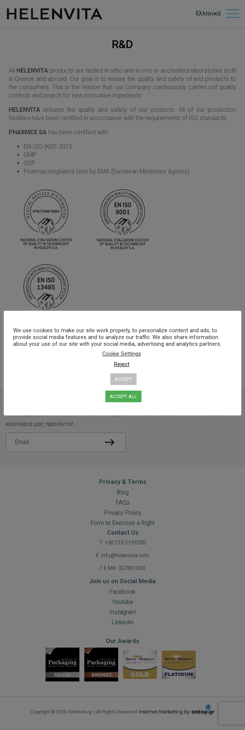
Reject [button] (121, 364)
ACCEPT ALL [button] (123, 396)
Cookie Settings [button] (121, 353)
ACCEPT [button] (123, 379)
